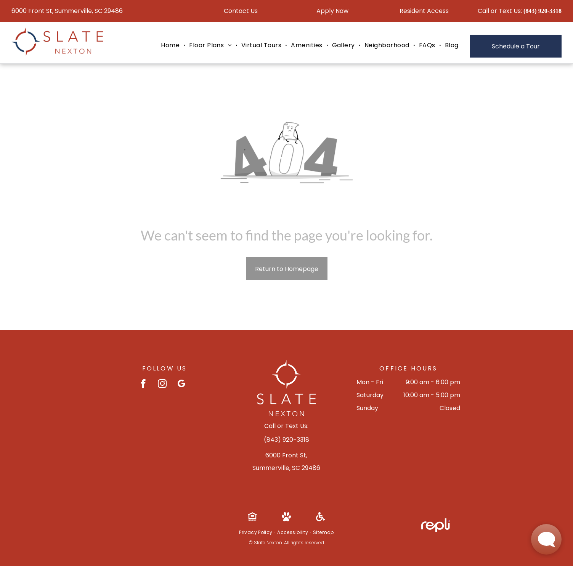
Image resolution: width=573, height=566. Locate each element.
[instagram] (162, 384)
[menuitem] (171, 45)
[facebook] (143, 384)
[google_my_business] (181, 384)
